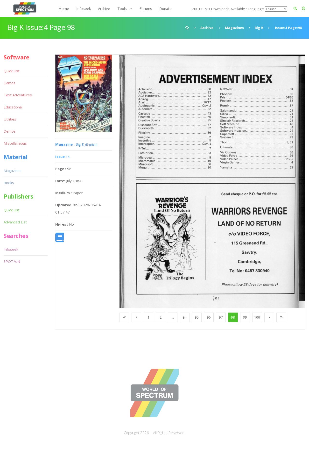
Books (9, 182)
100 (257, 317)
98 (233, 317)
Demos (10, 131)
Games (9, 82)
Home (64, 8)
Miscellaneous (15, 143)
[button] (303, 8)
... (173, 317)
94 (185, 317)
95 (197, 317)
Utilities (10, 119)
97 (221, 317)
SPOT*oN (12, 261)
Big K (259, 27)
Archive (104, 8)
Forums (146, 8)
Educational (13, 107)
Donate (165, 8)
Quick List (12, 70)
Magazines (234, 27)
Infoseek (83, 8)
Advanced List (15, 222)
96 (209, 317)
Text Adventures (18, 95)
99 (245, 317)
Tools (122, 8)
